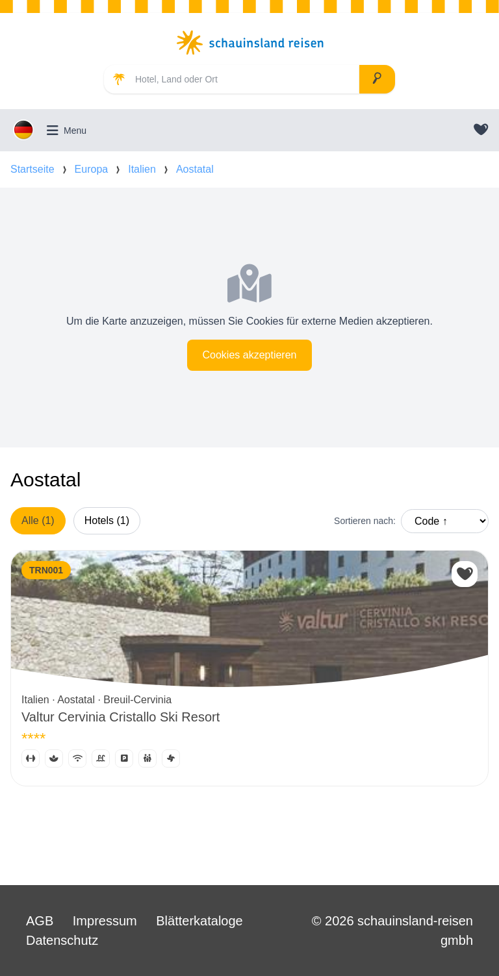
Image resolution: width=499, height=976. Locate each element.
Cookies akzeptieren (250, 354)
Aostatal (195, 169)
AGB (39, 921)
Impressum (105, 921)
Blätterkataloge (199, 921)
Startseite (32, 169)
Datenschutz (62, 940)
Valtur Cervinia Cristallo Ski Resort (120, 717)
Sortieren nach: (365, 521)
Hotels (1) (106, 520)
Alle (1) (38, 520)
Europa (92, 169)
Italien (142, 169)
